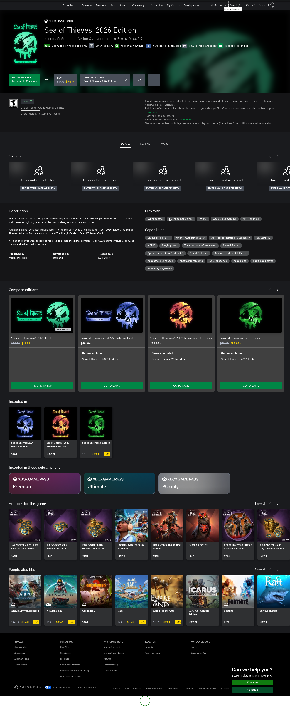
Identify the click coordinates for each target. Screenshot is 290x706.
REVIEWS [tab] (145, 143)
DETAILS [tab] (125, 143)
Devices (100, 5)
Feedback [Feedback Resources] (64, 659)
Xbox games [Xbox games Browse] (19, 653)
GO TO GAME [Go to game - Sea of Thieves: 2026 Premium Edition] (181, 385)
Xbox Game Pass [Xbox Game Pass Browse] (21, 659)
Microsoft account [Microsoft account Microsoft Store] (112, 647)
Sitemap (116, 688)
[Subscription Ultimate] (119, 483)
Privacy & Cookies (154, 688)
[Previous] (270, 156)
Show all (260, 503)
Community (138, 5)
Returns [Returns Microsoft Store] (107, 659)
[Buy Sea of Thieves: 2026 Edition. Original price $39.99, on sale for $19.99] (65, 80)
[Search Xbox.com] (235, 5)
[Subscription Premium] (45, 483)
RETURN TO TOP (42, 385)
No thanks (253, 689)
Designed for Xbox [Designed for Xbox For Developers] (199, 653)
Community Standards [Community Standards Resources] (70, 664)
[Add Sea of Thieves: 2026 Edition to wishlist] (139, 80)
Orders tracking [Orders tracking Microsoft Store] (111, 664)
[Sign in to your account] (266, 5)
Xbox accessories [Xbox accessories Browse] (22, 664)
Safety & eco (227, 688)
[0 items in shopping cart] (250, 4)
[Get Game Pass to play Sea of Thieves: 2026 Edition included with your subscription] (24, 80)
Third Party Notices (207, 688)
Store (122, 5)
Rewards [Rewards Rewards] (149, 647)
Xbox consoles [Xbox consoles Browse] (20, 647)
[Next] (277, 156)
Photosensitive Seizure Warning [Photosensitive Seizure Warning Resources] (74, 670)
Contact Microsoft (133, 688)
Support (155, 5)
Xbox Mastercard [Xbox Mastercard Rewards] (152, 653)
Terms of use (172, 688)
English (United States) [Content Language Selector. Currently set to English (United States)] (30, 687)
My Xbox (172, 5)
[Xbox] (51, 5)
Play (112, 5)
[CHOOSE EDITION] (105, 80)
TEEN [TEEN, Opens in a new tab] (27, 101)
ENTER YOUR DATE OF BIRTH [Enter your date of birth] (38, 188)
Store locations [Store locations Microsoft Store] (110, 670)
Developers (190, 5)
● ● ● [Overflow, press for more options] (154, 80)
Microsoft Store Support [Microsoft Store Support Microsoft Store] (114, 653)
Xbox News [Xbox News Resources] (65, 647)
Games (85, 5)
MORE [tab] (164, 143)
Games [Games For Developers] (194, 647)
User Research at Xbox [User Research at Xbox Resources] (70, 676)
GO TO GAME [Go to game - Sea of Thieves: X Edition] (251, 385)
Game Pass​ (69, 5)
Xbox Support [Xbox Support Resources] (66, 653)
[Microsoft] (27, 5)
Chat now (252, 682)
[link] (25, 432)
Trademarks (188, 688)
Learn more (151, 112)
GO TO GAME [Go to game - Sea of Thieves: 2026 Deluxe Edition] (112, 385)
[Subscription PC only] (194, 483)
